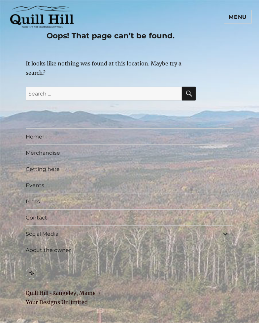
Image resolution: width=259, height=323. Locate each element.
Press (33, 201)
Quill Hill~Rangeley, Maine (61, 293)
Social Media (42, 234)
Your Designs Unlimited (57, 302)
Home (34, 137)
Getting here (43, 169)
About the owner (48, 250)
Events (35, 185)
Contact (36, 218)
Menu (238, 17)
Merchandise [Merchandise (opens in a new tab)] (43, 153)
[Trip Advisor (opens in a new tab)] (31, 273)
